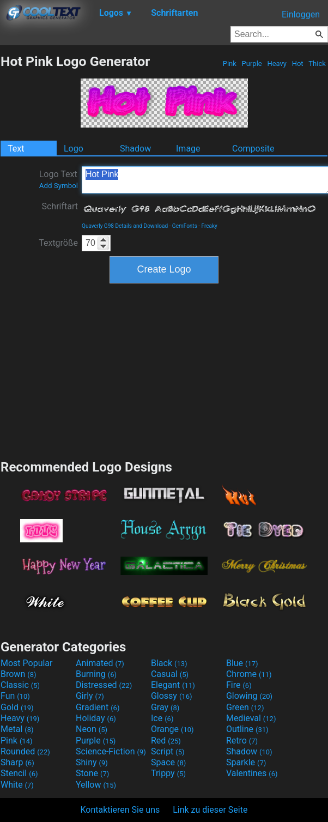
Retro (242, 740)
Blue (242, 663)
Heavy (276, 63)
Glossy (171, 696)
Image (188, 148)
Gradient (97, 707)
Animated (100, 663)
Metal (17, 729)
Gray (165, 707)
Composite (253, 148)
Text (16, 148)
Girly (90, 696)
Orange (172, 729)
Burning (96, 674)
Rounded (25, 751)
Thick (317, 63)
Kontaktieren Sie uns (120, 810)
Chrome (249, 674)
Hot (297, 63)
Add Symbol (58, 186)
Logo (73, 148)
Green (245, 707)
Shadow (135, 148)
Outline (247, 729)
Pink (230, 63)
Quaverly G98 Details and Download (125, 226)
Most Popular (27, 663)
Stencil (19, 773)
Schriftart (59, 206)
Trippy (168, 773)
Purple (252, 63)
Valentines (252, 773)
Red (166, 740)
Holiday (96, 718)
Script (168, 751)
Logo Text (58, 179)
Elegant (173, 685)
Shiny (92, 762)
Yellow (96, 784)
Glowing (249, 696)
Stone (92, 773)
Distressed (104, 685)
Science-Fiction (111, 751)
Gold (17, 707)
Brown (18, 674)
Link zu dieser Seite (210, 810)
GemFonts (184, 226)
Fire (239, 685)
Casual (170, 674)
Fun (15, 696)
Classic (20, 685)
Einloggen (301, 14)
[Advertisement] (164, 370)
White (17, 784)
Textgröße (58, 243)
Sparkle (246, 762)
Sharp (17, 762)
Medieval (251, 718)
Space (168, 762)
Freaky (209, 226)
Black (169, 663)
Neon (91, 729)
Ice (162, 718)
